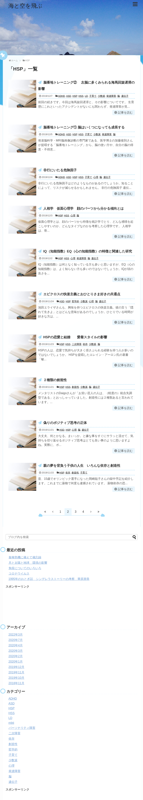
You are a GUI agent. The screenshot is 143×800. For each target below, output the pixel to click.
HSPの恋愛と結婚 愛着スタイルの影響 (75, 337)
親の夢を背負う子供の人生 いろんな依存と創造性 (83, 465)
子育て (93, 96)
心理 (95, 177)
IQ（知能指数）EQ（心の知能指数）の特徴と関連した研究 (87, 251)
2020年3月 (16, 650)
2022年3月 (16, 634)
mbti (11, 722)
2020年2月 (16, 656)
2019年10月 (16, 677)
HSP (75, 96)
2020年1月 (16, 661)
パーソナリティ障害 (22, 727)
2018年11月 (16, 683)
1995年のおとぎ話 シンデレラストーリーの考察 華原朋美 (49, 578)
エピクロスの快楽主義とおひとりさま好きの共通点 (81, 294)
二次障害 (76, 344)
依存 (85, 344)
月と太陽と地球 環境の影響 (28, 562)
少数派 (101, 96)
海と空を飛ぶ (25, 6)
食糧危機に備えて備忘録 (25, 557)
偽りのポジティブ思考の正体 (65, 423)
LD (86, 96)
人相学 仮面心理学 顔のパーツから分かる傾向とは (83, 208)
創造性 (75, 387)
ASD (68, 96)
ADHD (61, 96)
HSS (80, 96)
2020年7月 (16, 640)
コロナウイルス (19, 573)
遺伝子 (124, 96)
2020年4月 (16, 645)
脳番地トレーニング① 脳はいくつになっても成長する (84, 127)
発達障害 (111, 96)
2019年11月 (16, 672)
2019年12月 (16, 667)
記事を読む (125, 112)
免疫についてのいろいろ (25, 568)
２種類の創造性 (56, 380)
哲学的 (75, 301)
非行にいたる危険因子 (60, 170)
